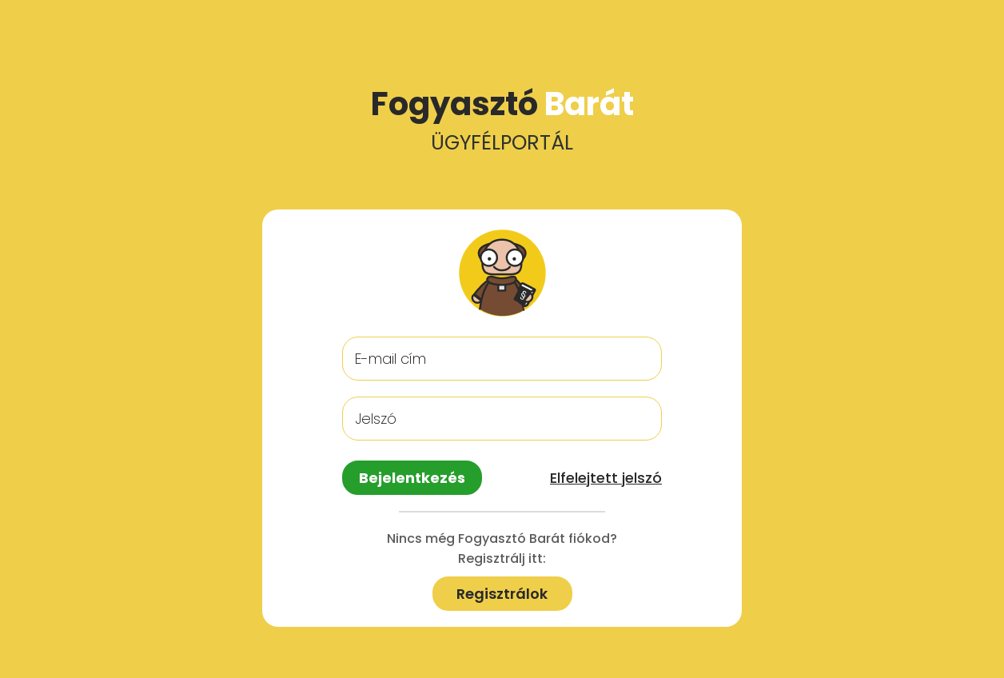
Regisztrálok (502, 594)
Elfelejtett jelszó (606, 478)
